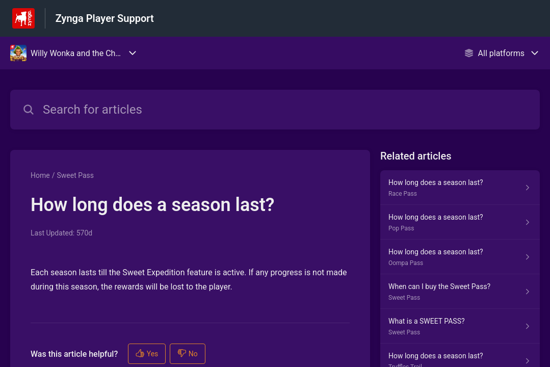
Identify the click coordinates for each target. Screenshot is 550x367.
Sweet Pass (75, 175)
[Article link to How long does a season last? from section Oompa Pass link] (460, 257)
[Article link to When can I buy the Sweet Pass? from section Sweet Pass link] (460, 291)
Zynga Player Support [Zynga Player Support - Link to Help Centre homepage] (105, 18)
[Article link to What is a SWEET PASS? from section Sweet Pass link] (460, 326)
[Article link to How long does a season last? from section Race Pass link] (460, 187)
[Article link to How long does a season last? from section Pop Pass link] (460, 222)
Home (40, 175)
